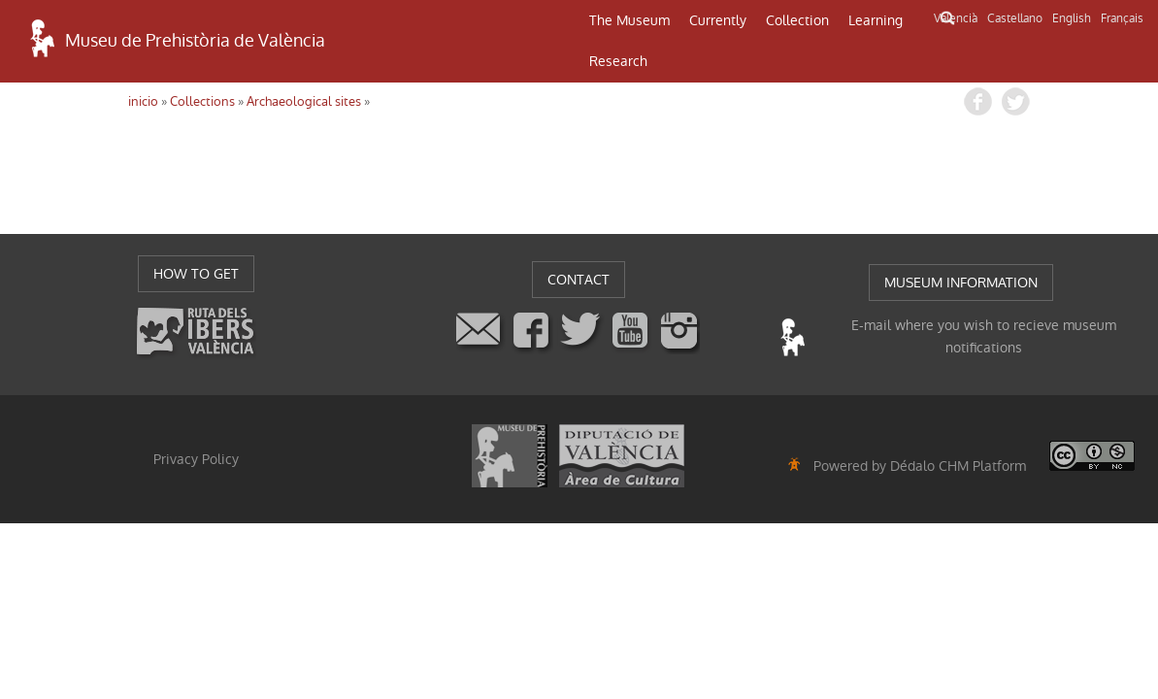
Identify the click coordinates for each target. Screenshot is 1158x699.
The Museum (629, 20)
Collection (797, 20)
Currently (717, 20)
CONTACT (578, 279)
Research (618, 61)
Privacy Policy (196, 459)
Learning (875, 20)
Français (1122, 18)
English (1071, 18)
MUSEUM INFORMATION (961, 282)
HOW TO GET (196, 273)
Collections (202, 101)
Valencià (955, 18)
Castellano (1014, 18)
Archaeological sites (304, 101)
